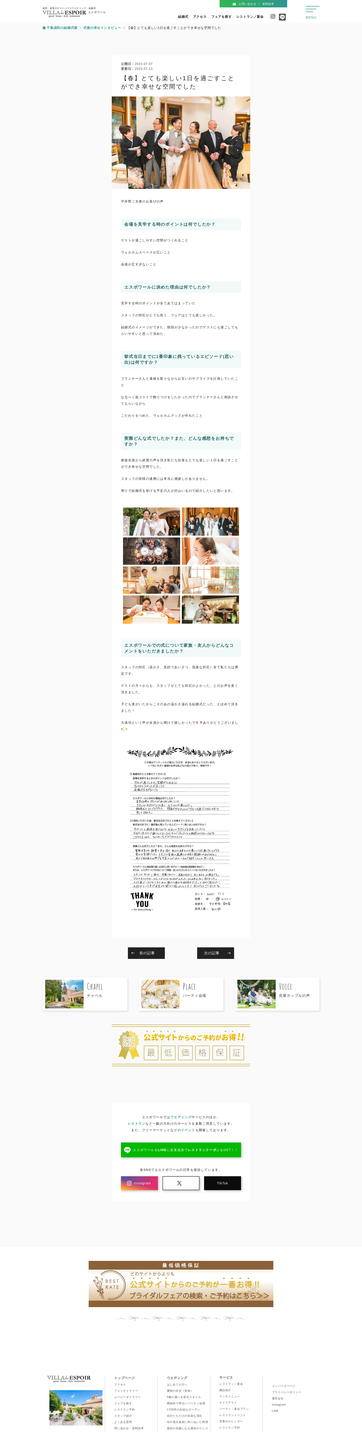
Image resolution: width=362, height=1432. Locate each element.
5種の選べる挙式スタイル (184, 1397)
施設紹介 (225, 1390)
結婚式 (183, 16)
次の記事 (212, 953)
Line (281, 19)
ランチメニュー (229, 1396)
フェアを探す (221, 16)
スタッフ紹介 (123, 1415)
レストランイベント (232, 1415)
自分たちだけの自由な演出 (184, 1415)
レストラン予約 (124, 1409)
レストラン (136, 1123)
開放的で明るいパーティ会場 (186, 1403)
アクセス (200, 16)
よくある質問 (123, 1422)
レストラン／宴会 (250, 16)
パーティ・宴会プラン (234, 1408)
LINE (275, 1411)
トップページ (124, 1378)
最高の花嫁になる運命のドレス (187, 1428)
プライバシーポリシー (287, 1392)
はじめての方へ (177, 1384)
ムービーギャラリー (127, 1397)
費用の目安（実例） (180, 1390)
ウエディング (181, 1117)
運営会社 (278, 1398)
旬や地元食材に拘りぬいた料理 (187, 1422)
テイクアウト (228, 1402)
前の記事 (147, 953)
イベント (188, 1130)
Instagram (273, 16)
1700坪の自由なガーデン (183, 1409)
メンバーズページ (284, 1386)
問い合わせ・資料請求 (129, 1428)
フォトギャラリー (126, 1390)
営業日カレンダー (231, 1421)
